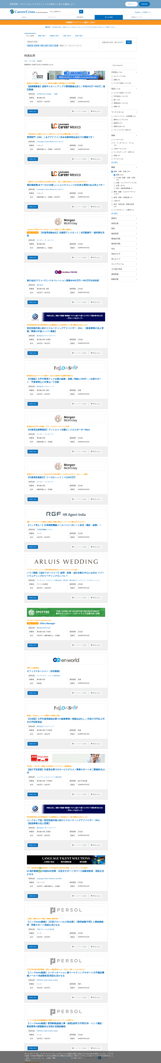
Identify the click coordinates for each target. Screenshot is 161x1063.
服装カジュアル (119, 120)
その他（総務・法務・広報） (125, 179)
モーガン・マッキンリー (45, 240)
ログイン (131, 4)
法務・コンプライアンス (125, 183)
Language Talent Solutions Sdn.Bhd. (49, 878)
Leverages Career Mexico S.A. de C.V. (50, 141)
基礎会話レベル (119, 103)
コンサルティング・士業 (122, 152)
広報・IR (119, 186)
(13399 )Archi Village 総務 (47, 94)
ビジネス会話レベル (121, 83)
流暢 (115, 80)
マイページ (52, 17)
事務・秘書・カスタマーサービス (123, 193)
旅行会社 (40, 285)
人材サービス (118, 149)
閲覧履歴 (80, 17)
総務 (118, 175)
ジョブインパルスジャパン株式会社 (49, 777)
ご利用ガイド (146, 12)
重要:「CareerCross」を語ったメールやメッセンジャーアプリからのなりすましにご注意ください (80, 27)
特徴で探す (79, 36)
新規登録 (144, 4)
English (137, 12)
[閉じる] (28, 1060)
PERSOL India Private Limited (47, 980)
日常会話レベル (119, 96)
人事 (115, 201)
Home (24, 17)
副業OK (116, 123)
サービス (117, 159)
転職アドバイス (137, 17)
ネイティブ (118, 76)
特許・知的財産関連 (123, 188)
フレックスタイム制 (121, 130)
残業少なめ (118, 126)
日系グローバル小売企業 (45, 929)
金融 (115, 155)
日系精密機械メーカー (44, 529)
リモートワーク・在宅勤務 (123, 116)
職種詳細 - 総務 (33, 45)
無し (115, 100)
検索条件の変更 (32, 42)
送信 (128, 42)
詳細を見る (33, 111)
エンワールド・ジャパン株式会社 (48, 675)
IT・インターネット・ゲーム (122, 144)
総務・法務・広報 (120, 171)
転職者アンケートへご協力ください (80, 22)
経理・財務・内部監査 (122, 197)
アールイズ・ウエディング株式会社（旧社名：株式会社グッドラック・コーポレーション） (69, 580)
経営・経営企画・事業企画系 (122, 205)
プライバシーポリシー (63, 1058)
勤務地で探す (54, 36)
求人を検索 (109, 17)
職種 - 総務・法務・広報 (49, 45)
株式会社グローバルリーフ (46, 336)
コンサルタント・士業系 (122, 210)
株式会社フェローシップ (45, 386)
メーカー (117, 140)
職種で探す (42, 36)
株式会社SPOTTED (43, 628)
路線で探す (67, 36)
